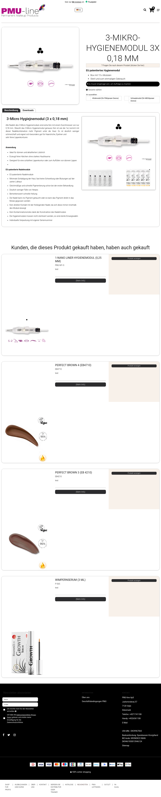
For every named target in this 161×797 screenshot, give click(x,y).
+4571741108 (136, 714)
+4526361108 (135, 718)
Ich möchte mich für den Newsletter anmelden (20, 710)
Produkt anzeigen (134, 258)
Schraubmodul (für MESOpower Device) (142, 99)
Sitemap (125, 745)
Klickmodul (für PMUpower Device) (105, 98)
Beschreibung (11, 110)
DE (78, 10)
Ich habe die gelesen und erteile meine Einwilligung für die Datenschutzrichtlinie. (21, 718)
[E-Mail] (20, 704)
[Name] (20, 699)
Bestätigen (9, 727)
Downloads (28, 110)
